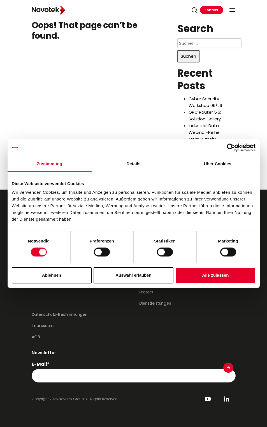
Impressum (43, 325)
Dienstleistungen (155, 303)
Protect (146, 292)
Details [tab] (134, 163)
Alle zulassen (215, 275)
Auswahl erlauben (133, 275)
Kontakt (212, 10)
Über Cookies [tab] (217, 163)
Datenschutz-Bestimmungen (59, 314)
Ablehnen (51, 275)
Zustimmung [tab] (49, 163)
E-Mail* (41, 364)
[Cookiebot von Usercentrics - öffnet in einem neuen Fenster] (231, 147)
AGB (36, 337)
